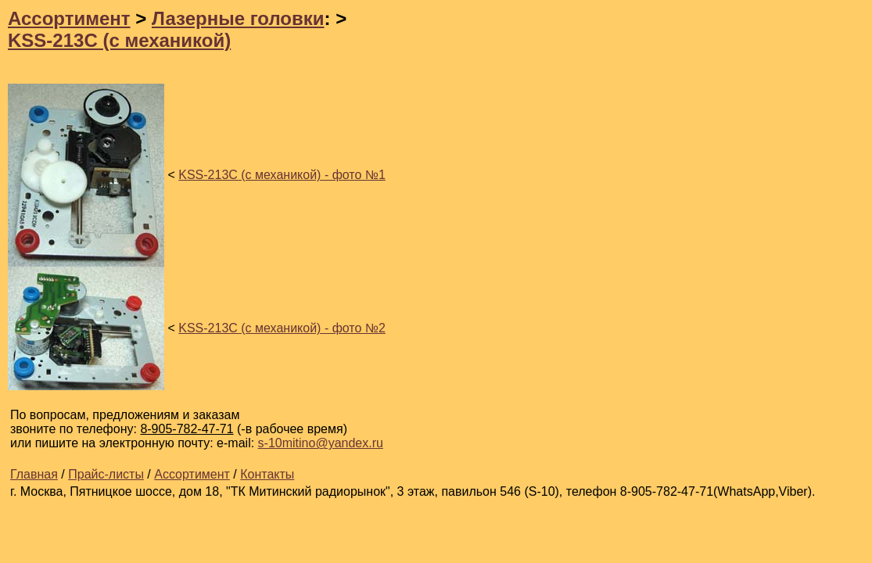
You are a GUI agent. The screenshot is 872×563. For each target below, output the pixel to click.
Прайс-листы (106, 474)
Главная (34, 474)
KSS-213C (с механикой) (119, 40)
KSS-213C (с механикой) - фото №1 (282, 174)
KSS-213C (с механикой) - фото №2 (282, 328)
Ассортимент (69, 18)
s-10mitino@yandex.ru (320, 443)
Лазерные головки (238, 18)
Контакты (267, 474)
